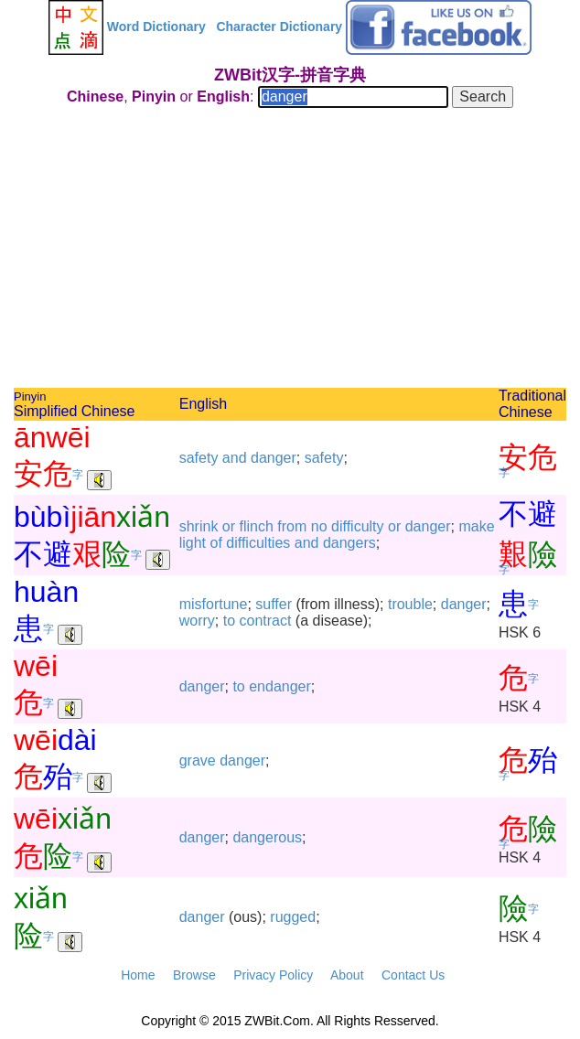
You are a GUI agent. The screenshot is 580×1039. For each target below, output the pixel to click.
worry (197, 620)
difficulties (258, 543)
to (229, 620)
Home (138, 975)
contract (266, 620)
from (291, 526)
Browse (194, 975)
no (319, 526)
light (192, 543)
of (216, 543)
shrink (199, 526)
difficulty (357, 526)
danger (273, 458)
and (234, 458)
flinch (257, 526)
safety (199, 458)
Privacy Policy (273, 975)
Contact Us (413, 975)
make (476, 526)
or (228, 526)
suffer (273, 604)
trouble (410, 604)
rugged (293, 917)
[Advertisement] (290, 251)
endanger (280, 686)
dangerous (267, 837)
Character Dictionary (279, 26)
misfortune (213, 604)
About (347, 975)
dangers (349, 543)
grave (197, 760)
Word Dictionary (156, 26)
